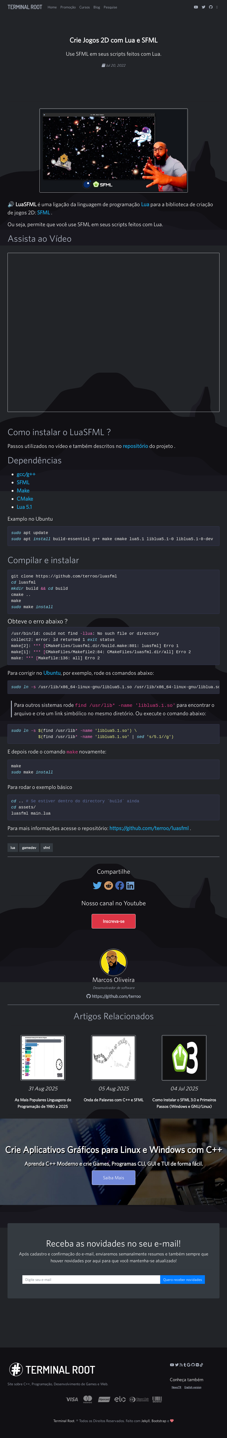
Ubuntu (52, 673)
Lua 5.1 (24, 507)
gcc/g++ (26, 474)
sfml (46, 848)
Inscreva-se (113, 921)
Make (23, 490)
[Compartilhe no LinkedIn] (130, 885)
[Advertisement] (113, 82)
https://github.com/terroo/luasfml (149, 828)
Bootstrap (159, 1421)
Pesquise (110, 7)
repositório (135, 446)
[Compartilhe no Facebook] (120, 885)
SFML (43, 212)
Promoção (68, 7)
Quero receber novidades (182, 1279)
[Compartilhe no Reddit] (109, 885)
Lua (145, 204)
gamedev (29, 848)
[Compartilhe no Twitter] (98, 885)
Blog (96, 7)
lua (12, 848)
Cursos (84, 7)
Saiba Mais (113, 1177)
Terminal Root (25, 6)
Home (52, 7)
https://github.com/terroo (113, 996)
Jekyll (145, 1421)
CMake (25, 498)
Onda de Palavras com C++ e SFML (113, 1099)
